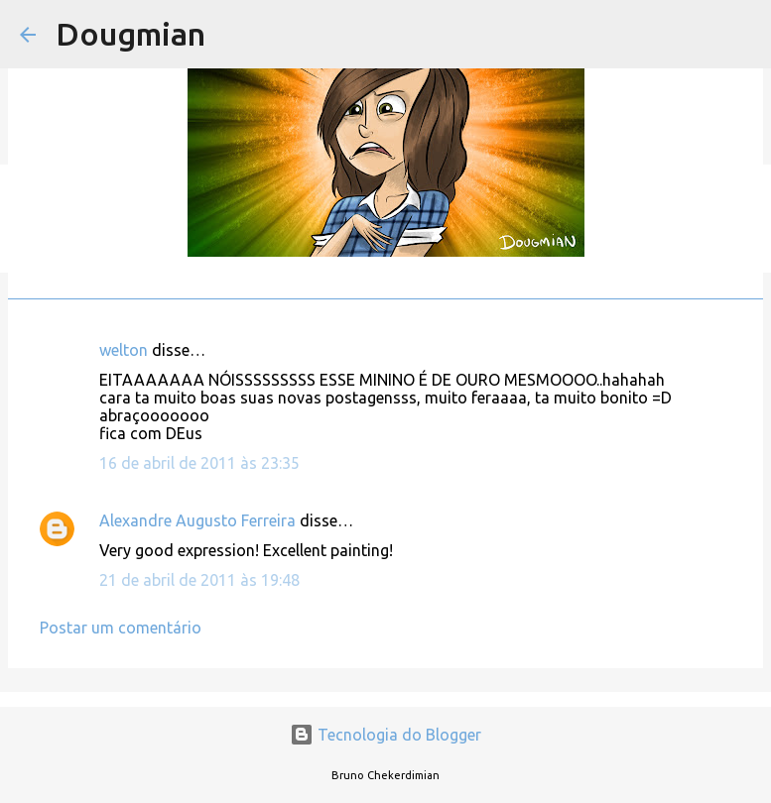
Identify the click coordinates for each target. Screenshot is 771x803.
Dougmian (130, 34)
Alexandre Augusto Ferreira (197, 520)
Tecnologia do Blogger (385, 735)
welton (123, 350)
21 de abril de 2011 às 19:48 (199, 580)
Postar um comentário (120, 627)
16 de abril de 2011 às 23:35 (199, 463)
